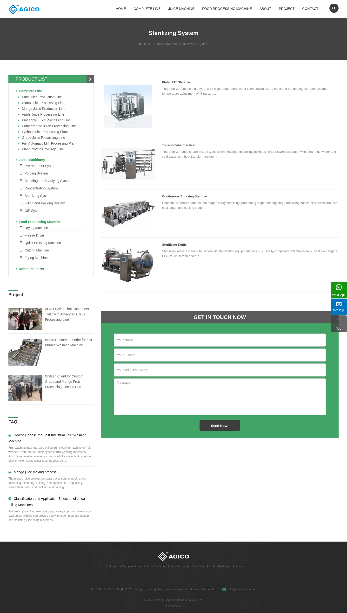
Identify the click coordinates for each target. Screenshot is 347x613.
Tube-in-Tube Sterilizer (179, 145)
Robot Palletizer (30, 269)
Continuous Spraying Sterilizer (185, 196)
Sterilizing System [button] (38, 196)
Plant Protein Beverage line (43, 149)
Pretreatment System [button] (40, 166)
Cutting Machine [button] (37, 250)
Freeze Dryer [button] (34, 235)
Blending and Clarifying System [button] (48, 181)
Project (286, 9)
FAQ (12, 421)
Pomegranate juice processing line (49, 126)
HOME (147, 44)
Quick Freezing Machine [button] (43, 243)
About (265, 9)
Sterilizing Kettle (174, 244)
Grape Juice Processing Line (43, 137)
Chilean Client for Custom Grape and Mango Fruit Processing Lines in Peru (64, 381)
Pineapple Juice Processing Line (46, 120)
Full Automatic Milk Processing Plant (49, 143)
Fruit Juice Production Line (42, 97)
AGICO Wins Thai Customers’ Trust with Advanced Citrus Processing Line (67, 314)
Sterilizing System (195, 44)
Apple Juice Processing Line (43, 114)
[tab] (51, 165)
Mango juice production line (44, 109)
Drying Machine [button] (36, 228)
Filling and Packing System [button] (45, 203)
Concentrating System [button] (41, 188)
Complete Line (146, 9)
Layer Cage (173, 606)
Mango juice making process (32, 472)
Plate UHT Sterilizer (176, 82)
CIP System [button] (33, 211)
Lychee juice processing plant (45, 132)
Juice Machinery (30, 160)
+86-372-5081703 (107, 589)
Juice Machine (181, 9)
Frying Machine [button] (36, 258)
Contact (310, 9)
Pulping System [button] (36, 173)
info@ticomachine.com (242, 589)
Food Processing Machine (227, 9)
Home (121, 9)
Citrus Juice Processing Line (43, 103)
